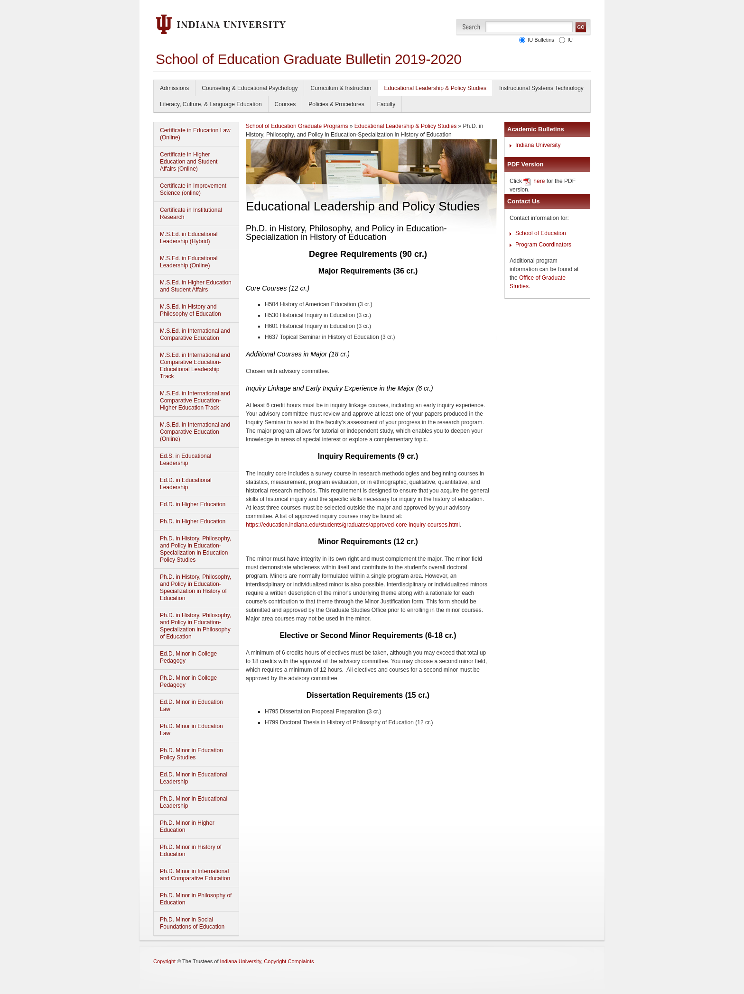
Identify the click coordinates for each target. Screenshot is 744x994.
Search (471, 26)
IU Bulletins (539, 40)
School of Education (540, 233)
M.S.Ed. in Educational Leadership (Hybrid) (188, 238)
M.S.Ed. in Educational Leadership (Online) (188, 262)
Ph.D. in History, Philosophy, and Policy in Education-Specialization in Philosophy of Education (195, 626)
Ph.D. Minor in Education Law (191, 730)
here (539, 181)
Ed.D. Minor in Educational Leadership (193, 778)
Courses (285, 104)
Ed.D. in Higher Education (192, 504)
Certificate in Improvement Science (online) (193, 189)
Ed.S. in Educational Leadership (185, 459)
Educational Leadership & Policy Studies (435, 88)
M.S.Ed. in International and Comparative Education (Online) (195, 431)
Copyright (164, 961)
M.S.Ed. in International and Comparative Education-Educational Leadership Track (195, 366)
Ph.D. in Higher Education (192, 521)
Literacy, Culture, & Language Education (211, 104)
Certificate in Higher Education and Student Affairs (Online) (188, 161)
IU (569, 40)
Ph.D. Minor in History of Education (191, 850)
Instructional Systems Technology (541, 88)
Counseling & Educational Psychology (250, 88)
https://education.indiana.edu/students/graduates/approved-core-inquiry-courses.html (353, 524)
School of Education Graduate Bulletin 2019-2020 (309, 59)
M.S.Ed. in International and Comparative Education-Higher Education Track (195, 400)
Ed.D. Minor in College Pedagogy (188, 657)
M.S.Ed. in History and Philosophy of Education (190, 310)
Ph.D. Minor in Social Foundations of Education (192, 923)
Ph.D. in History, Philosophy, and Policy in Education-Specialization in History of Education (195, 588)
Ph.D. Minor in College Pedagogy (188, 681)
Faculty (386, 104)
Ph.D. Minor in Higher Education (187, 826)
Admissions (174, 88)
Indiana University (537, 145)
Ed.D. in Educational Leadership (186, 484)
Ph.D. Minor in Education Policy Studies (191, 754)
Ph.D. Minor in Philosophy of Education (196, 899)
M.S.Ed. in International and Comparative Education (195, 334)
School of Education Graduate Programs (297, 126)
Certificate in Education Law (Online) (195, 134)
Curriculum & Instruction (340, 88)
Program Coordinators (543, 244)
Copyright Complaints (289, 961)
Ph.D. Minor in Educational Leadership (193, 802)
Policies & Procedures (336, 104)
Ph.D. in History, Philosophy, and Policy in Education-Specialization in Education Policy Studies (195, 549)
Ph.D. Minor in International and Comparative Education (195, 875)
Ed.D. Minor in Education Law (191, 705)
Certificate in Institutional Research (191, 213)
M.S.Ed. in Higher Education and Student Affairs (196, 286)
